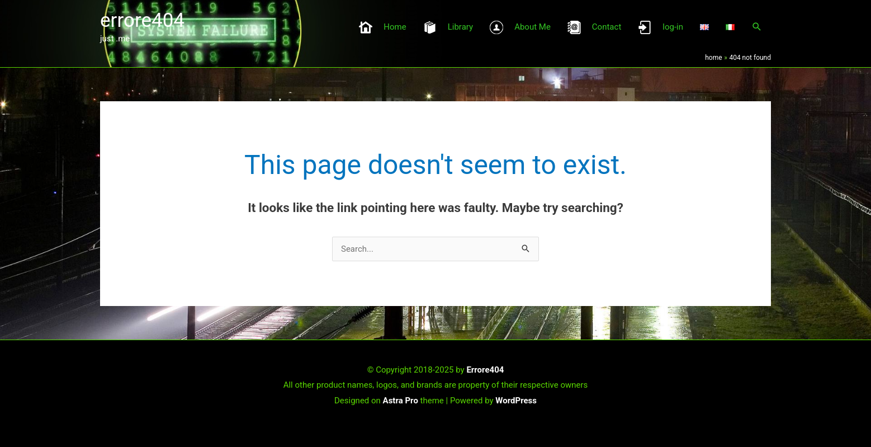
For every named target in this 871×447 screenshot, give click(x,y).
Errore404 (485, 370)
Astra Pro (400, 401)
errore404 (142, 20)
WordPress (516, 401)
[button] (757, 26)
